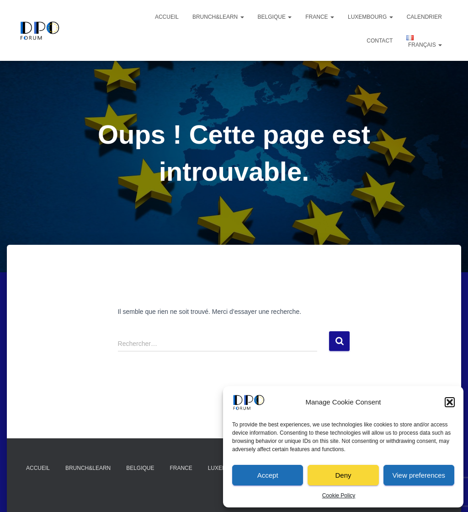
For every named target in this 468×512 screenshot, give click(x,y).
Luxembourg (370, 17)
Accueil (167, 17)
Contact (380, 41)
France (319, 17)
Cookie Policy (339, 495)
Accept (267, 475)
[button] (449, 402)
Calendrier (424, 17)
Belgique (275, 17)
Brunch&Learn (218, 17)
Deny (343, 475)
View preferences (419, 475)
